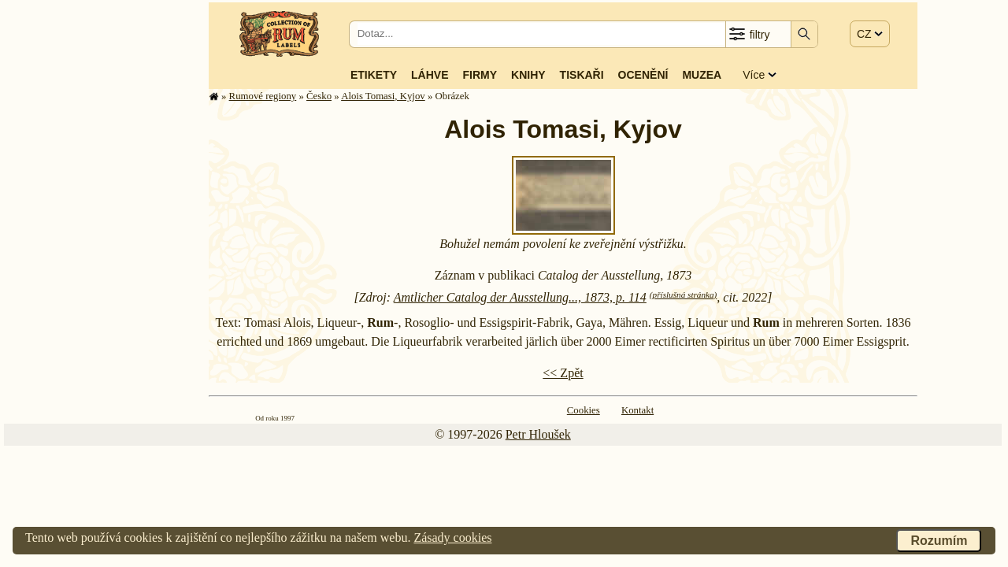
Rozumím (938, 540)
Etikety (373, 75)
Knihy (528, 75)
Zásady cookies (452, 537)
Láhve (429, 75)
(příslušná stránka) (683, 294)
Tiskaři (582, 75)
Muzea (701, 75)
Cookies (583, 410)
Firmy (479, 75)
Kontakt (637, 410)
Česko (319, 96)
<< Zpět (563, 373)
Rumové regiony (263, 96)
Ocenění (643, 75)
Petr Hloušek (538, 434)
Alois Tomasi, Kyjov (383, 96)
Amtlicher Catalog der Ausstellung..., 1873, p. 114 (520, 297)
